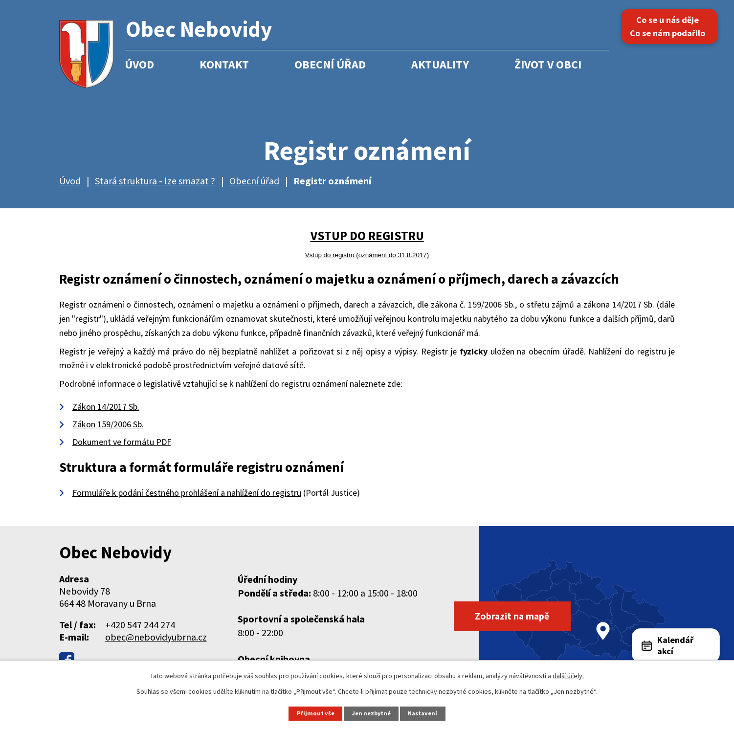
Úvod (139, 64)
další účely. (568, 675)
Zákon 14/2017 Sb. (105, 406)
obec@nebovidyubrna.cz (156, 637)
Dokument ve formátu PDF (121, 441)
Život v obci (547, 64)
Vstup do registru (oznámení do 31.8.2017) (367, 255)
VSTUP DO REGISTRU (367, 235)
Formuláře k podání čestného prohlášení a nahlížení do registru (186, 492)
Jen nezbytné (371, 713)
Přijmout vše (315, 713)
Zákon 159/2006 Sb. (108, 424)
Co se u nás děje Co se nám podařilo (670, 26)
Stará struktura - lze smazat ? (155, 181)
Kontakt (224, 64)
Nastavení (423, 713)
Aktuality (440, 64)
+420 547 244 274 (140, 625)
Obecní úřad (330, 64)
